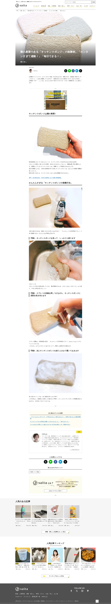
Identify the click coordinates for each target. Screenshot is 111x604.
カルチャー (93, 6)
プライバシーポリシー (60, 601)
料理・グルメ (70, 6)
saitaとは (45, 596)
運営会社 (77, 601)
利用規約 (42, 601)
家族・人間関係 (52, 6)
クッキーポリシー (69, 601)
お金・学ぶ (79, 6)
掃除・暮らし (61, 6)
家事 (32, 472)
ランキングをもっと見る (56, 576)
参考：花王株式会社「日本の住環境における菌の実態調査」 (45, 177)
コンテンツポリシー (50, 601)
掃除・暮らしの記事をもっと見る (55, 531)
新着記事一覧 (36, 596)
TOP (17, 10)
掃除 (38, 472)
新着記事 (43, 6)
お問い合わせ (18, 601)
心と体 (86, 6)
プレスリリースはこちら (27, 601)
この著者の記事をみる (75, 449)
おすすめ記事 (36, 601)
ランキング (36, 6)
